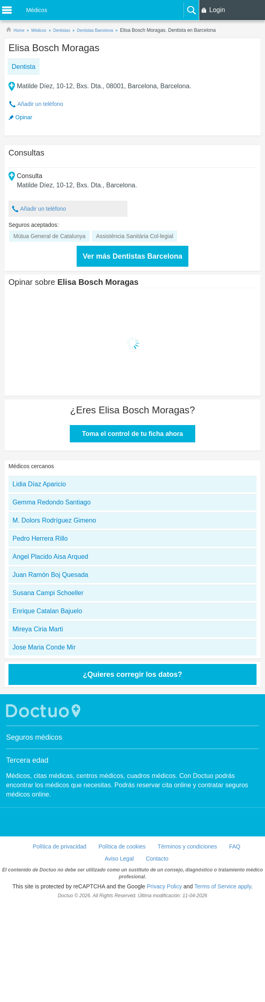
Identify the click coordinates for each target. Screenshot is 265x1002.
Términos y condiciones (187, 846)
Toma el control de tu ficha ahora (132, 433)
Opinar (23, 117)
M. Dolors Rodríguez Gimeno (54, 520)
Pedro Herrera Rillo (40, 538)
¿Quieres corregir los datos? (132, 674)
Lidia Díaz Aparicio (39, 484)
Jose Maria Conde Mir (44, 647)
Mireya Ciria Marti (38, 629)
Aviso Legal (119, 858)
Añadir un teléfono (40, 104)
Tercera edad (27, 760)
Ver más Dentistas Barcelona (132, 256)
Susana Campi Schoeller (48, 592)
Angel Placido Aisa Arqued (50, 556)
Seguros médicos (34, 737)
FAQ (234, 846)
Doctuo (44, 711)
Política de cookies (122, 846)
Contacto (157, 858)
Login (217, 9)
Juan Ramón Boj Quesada (50, 574)
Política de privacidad (59, 846)
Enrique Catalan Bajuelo (47, 611)
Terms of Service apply (222, 886)
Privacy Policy (164, 886)
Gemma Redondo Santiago (52, 502)
